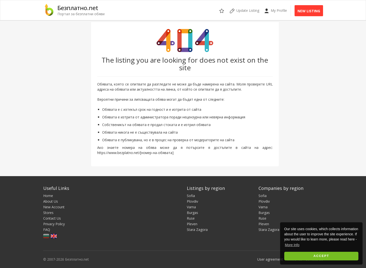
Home (48, 195)
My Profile (275, 10)
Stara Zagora (197, 229)
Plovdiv (192, 201)
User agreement (270, 259)
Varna (191, 207)
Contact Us (52, 218)
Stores (48, 212)
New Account (54, 207)
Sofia (191, 195)
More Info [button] (292, 245)
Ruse (191, 218)
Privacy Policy (54, 224)
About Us (50, 201)
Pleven (192, 224)
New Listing (309, 11)
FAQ (46, 229)
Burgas (192, 212)
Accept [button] (321, 256)
